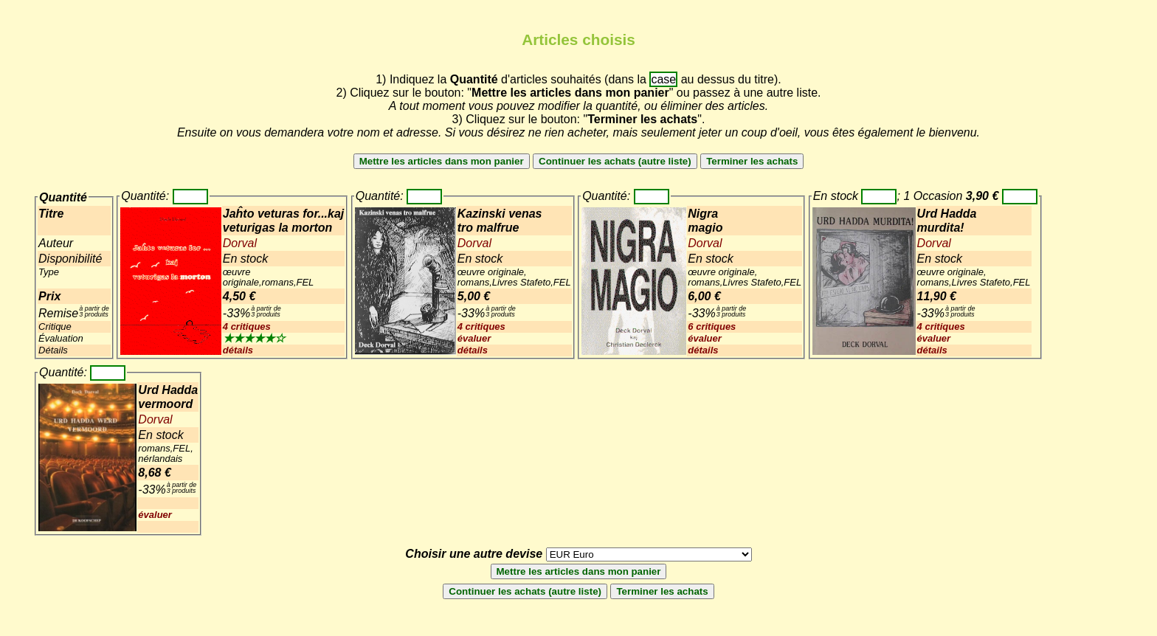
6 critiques (712, 326)
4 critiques (247, 326)
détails (238, 350)
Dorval (240, 243)
